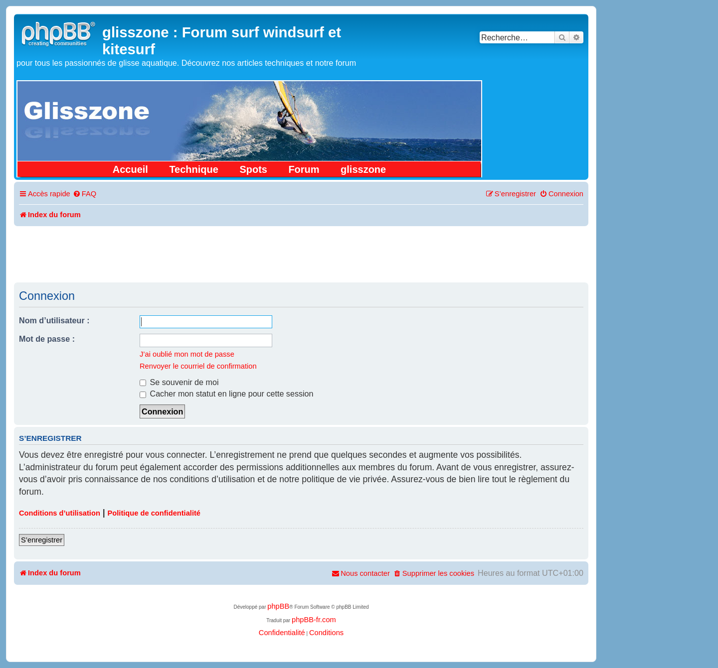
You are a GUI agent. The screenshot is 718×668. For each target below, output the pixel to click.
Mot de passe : (47, 338)
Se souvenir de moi (179, 382)
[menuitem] (84, 194)
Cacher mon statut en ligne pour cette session (227, 393)
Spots (253, 169)
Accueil (130, 169)
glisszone (363, 169)
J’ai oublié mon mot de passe (187, 354)
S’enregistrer (41, 540)
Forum (303, 169)
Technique (193, 169)
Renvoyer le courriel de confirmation (198, 366)
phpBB (278, 606)
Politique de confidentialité (154, 513)
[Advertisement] (301, 253)
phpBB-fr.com (314, 620)
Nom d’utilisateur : (54, 320)
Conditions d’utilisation (59, 513)
